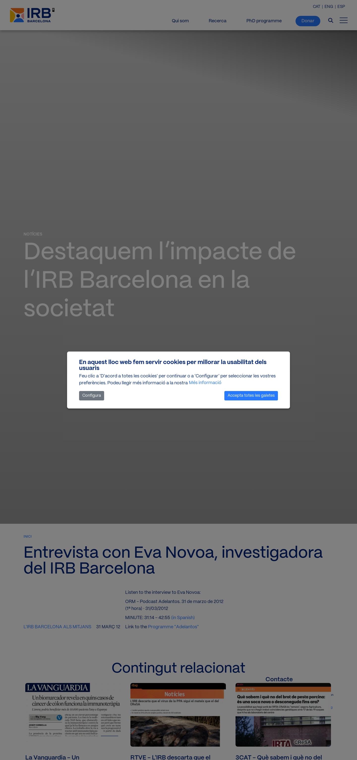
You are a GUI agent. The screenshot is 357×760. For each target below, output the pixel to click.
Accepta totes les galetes (251, 395)
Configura (91, 395)
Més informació (205, 383)
